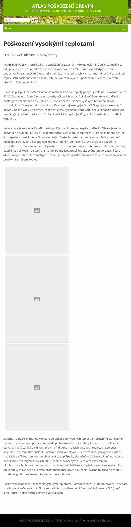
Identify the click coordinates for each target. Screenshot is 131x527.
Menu (9, 28)
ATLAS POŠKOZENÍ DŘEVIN (62, 6)
